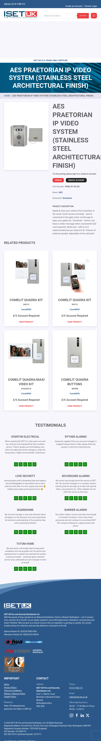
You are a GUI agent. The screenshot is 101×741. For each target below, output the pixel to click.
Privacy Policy (10, 645)
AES (61, 150)
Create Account (76, 138)
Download (67, 156)
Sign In (58, 138)
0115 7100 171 (76, 646)
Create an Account (73, 2)
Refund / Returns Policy (14, 651)
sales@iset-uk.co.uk (78, 655)
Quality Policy (10, 654)
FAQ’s (6, 642)
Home (7, 53)
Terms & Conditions (13, 648)
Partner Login (91, 2)
